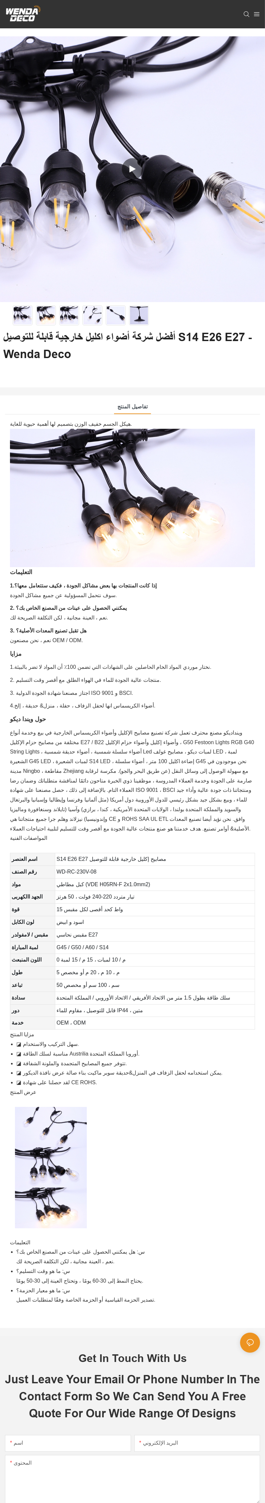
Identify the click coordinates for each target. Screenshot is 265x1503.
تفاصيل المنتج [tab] (132, 406)
